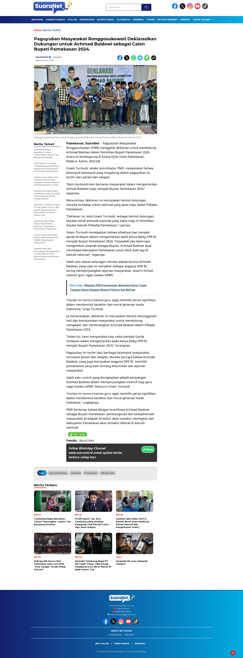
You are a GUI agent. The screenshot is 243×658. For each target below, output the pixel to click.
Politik (57, 30)
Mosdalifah (42, 57)
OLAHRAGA (123, 19)
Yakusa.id (129, 634)
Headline (76, 473)
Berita (47, 30)
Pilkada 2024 (107, 473)
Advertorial (105, 19)
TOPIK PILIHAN (201, 19)
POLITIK (72, 19)
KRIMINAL (138, 19)
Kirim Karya (121, 643)
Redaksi (140, 643)
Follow (148, 449)
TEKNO (151, 19)
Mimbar (185, 19)
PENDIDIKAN (87, 19)
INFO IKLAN (102, 643)
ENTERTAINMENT (168, 19)
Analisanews (115, 634)
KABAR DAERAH (55, 19)
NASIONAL (38, 19)
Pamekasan (90, 473)
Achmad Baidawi (58, 473)
